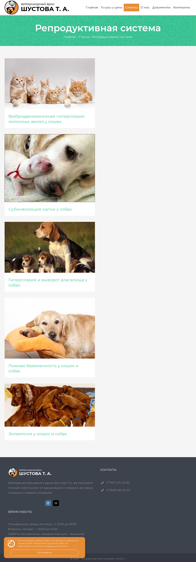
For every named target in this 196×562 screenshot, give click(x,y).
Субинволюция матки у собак (40, 209)
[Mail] (56, 503)
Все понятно (45, 552)
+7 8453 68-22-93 (118, 490)
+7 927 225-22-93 (118, 482)
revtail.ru (120, 558)
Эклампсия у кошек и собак (37, 433)
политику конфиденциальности (49, 546)
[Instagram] (48, 503)
